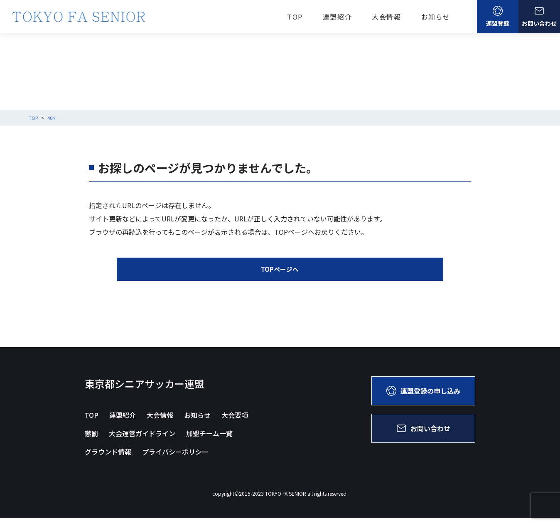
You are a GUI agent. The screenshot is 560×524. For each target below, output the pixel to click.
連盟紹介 (337, 17)
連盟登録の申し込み (423, 397)
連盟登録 (497, 16)
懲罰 (91, 439)
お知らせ (435, 17)
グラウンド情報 (108, 457)
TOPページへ (280, 275)
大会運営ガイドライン (142, 439)
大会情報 (386, 17)
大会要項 (234, 421)
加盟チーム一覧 (209, 439)
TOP (295, 17)
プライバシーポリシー (175, 457)
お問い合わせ (539, 16)
